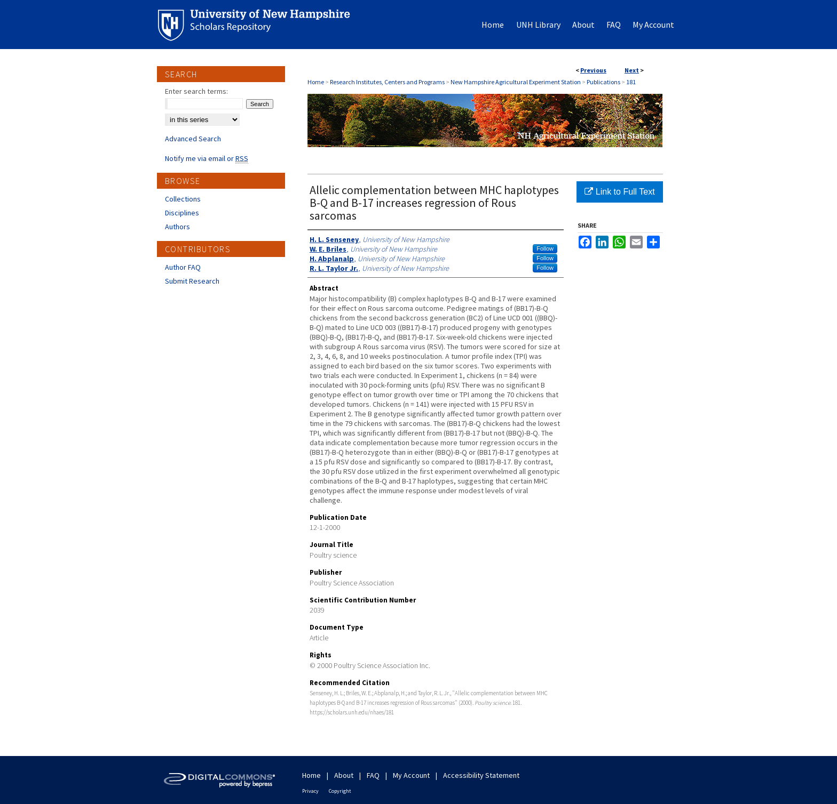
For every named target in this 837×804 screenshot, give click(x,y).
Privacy (310, 790)
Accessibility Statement (481, 775)
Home (315, 82)
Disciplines (182, 213)
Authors (177, 226)
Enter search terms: (196, 91)
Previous (593, 70)
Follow (545, 248)
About (343, 775)
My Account (411, 775)
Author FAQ (183, 267)
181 (631, 82)
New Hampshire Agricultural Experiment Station (516, 82)
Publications (603, 82)
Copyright (340, 790)
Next (632, 70)
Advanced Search (193, 138)
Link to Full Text (619, 191)
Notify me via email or (206, 158)
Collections (183, 199)
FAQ (373, 775)
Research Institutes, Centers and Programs (387, 82)
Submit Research (192, 281)
